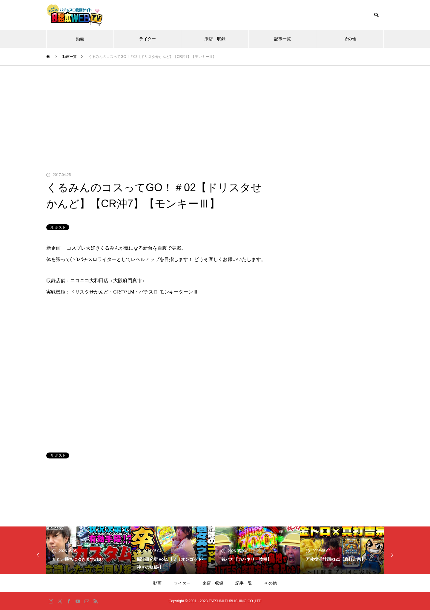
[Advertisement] (215, 110)
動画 (80, 38)
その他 (350, 38)
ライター (147, 38)
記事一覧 (282, 38)
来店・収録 (215, 38)
